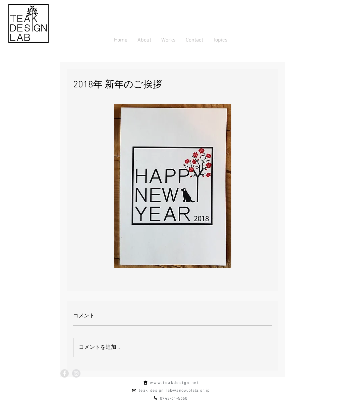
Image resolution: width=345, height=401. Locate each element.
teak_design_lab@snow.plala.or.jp (174, 390)
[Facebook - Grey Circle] (64, 373)
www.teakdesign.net (174, 383)
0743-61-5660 (173, 398)
